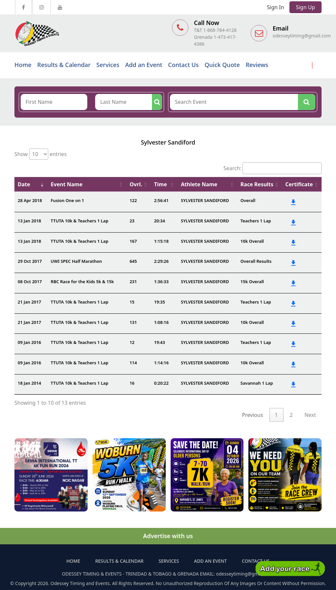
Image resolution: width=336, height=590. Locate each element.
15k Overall (252, 281)
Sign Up (305, 7)
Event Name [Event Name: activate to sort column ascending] (67, 184)
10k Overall (252, 241)
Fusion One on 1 (67, 200)
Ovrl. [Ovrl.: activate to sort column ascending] (136, 184)
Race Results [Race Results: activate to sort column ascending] (257, 184)
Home (23, 65)
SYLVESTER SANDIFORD (205, 200)
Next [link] (310, 415)
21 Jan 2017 (29, 302)
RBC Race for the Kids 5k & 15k (82, 281)
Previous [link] (252, 415)
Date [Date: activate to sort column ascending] (24, 184)
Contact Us (183, 65)
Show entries (40, 154)
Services (107, 65)
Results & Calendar (64, 65)
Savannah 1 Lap (257, 383)
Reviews (257, 65)
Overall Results (256, 261)
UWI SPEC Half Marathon (76, 261)
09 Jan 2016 (29, 342)
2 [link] (291, 415)
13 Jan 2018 (29, 221)
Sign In (275, 7)
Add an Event (143, 65)
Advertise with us (168, 536)
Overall (248, 200)
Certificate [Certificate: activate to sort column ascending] (299, 184)
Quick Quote (222, 65)
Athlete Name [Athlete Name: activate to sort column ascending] (199, 184)
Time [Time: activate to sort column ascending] (160, 184)
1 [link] (276, 415)
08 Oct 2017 (30, 281)
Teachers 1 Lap (256, 221)
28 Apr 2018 (30, 200)
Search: (272, 168)
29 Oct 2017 (30, 261)
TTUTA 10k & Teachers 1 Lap (80, 221)
